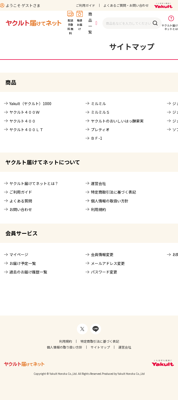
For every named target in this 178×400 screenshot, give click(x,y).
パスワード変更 (104, 272)
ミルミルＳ (100, 112)
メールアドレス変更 (108, 263)
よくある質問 (20, 200)
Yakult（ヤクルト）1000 (30, 103)
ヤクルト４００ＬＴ (26, 129)
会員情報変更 (102, 254)
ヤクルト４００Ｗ (24, 112)
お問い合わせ (20, 209)
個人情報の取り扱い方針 (64, 347)
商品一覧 (90, 23)
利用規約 (98, 209)
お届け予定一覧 (22, 263)
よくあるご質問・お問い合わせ (126, 5)
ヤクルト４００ (22, 121)
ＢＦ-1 (96, 138)
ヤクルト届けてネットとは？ (33, 183)
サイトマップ (100, 347)
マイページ (18, 254)
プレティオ (100, 129)
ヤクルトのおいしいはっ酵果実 (117, 121)
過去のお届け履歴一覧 (28, 272)
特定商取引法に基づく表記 (113, 192)
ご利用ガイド (85, 5)
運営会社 (98, 183)
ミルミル (98, 103)
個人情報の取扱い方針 (110, 200)
